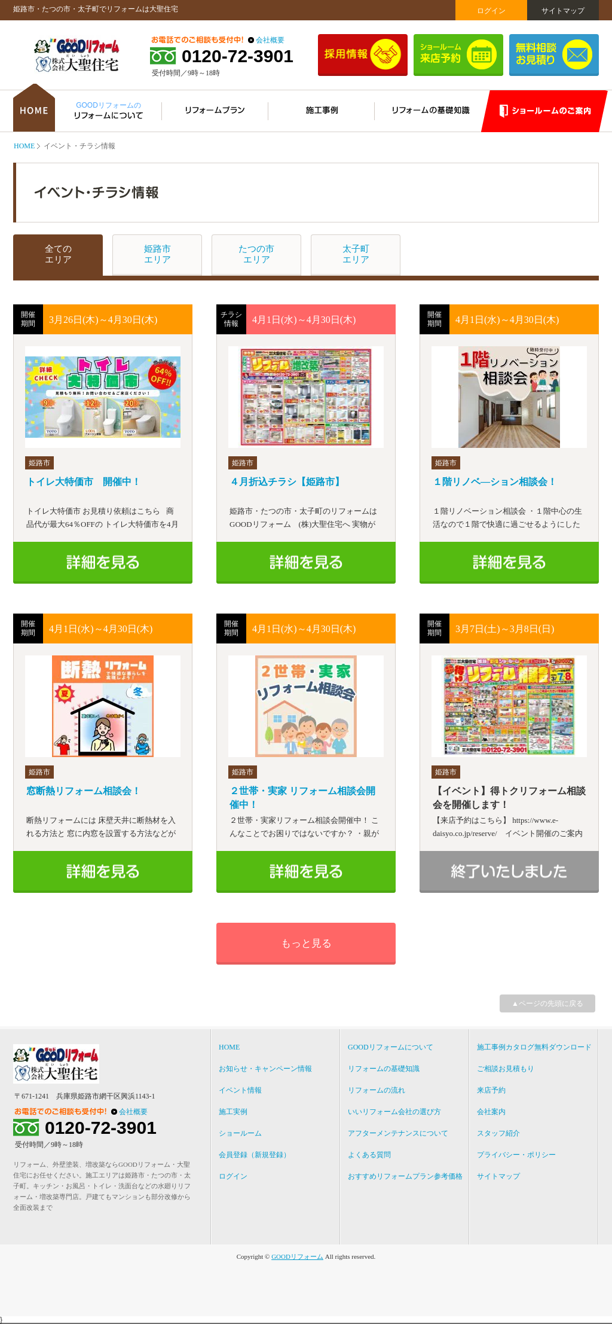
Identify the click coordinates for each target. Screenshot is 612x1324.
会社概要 (270, 40)
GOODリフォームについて (390, 1047)
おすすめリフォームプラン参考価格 (405, 1176)
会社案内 (491, 1112)
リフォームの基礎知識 (384, 1068)
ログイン (491, 11)
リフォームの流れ (376, 1090)
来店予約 (491, 1090)
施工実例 (233, 1112)
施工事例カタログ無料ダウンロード (534, 1047)
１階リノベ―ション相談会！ (495, 482)
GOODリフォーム (297, 1256)
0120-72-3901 (237, 56)
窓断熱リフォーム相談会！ (83, 791)
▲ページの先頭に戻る (547, 1003)
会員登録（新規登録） (254, 1155)
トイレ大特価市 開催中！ (83, 482)
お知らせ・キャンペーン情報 (265, 1068)
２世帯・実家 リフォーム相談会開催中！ (302, 798)
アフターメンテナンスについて (398, 1133)
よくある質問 (369, 1155)
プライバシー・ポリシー (516, 1155)
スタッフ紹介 (498, 1133)
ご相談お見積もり (505, 1068)
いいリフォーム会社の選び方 (394, 1112)
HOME (24, 146)
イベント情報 (240, 1090)
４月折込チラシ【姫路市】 (287, 482)
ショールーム (240, 1133)
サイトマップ (563, 11)
